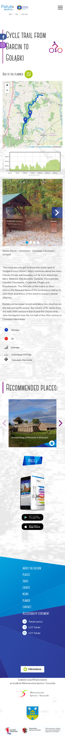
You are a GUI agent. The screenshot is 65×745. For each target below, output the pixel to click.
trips (25, 581)
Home (10, 14)
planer (26, 600)
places (26, 574)
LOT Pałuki (31, 627)
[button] (30, 113)
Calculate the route (17, 360)
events (26, 587)
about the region (32, 568)
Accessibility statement (36, 613)
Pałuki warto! (32, 621)
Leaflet (32, 147)
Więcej (32, 460)
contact (27, 607)
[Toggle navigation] (48, 7)
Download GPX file (17, 354)
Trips (16, 14)
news (26, 594)
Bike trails (25, 14)
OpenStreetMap (45, 147)
